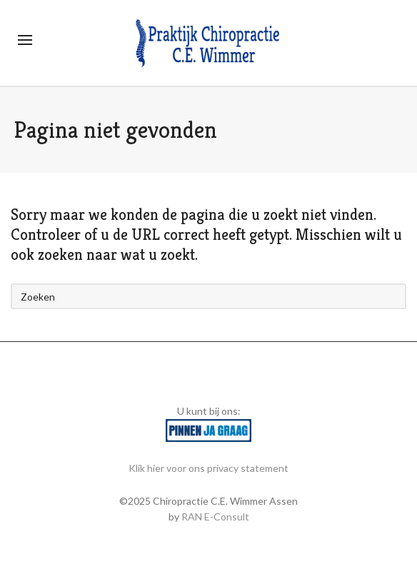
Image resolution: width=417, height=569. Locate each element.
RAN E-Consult (215, 516)
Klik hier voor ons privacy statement (208, 468)
